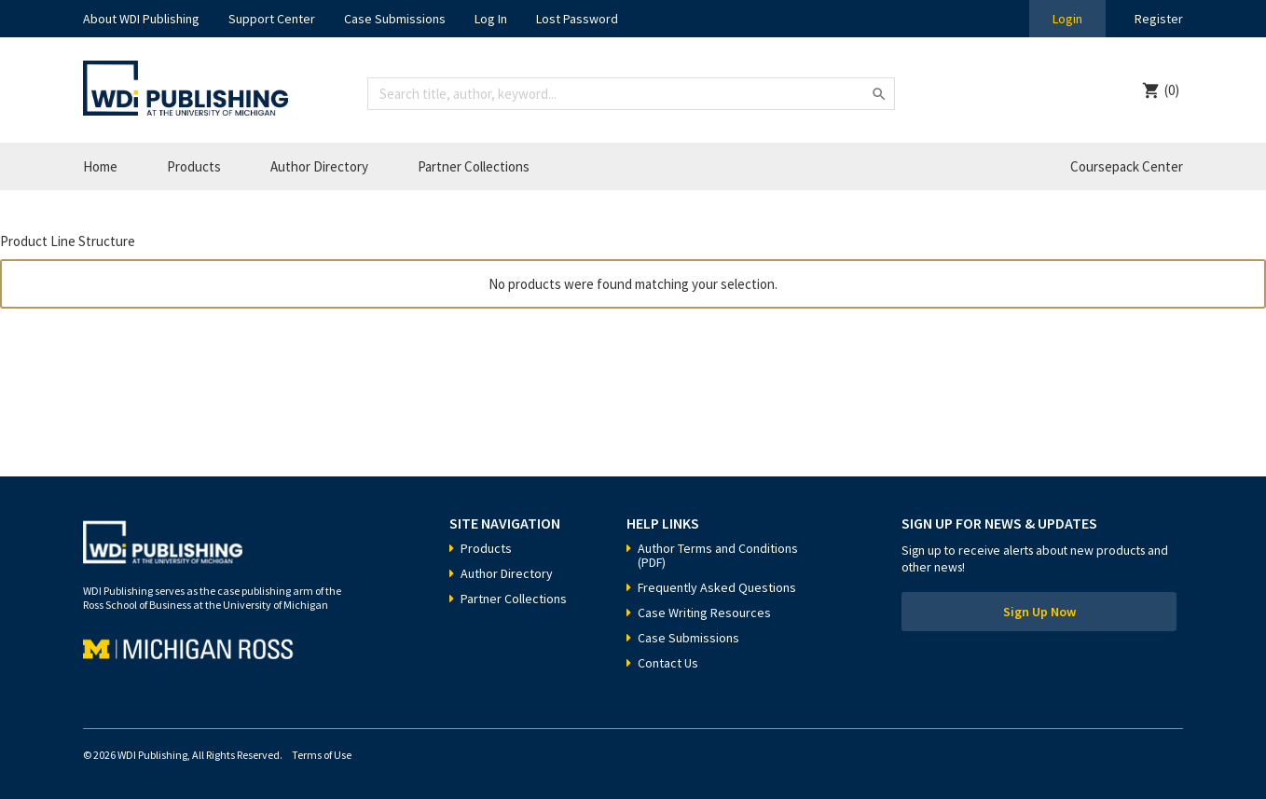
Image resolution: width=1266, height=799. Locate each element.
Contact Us (668, 662)
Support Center (271, 18)
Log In (491, 18)
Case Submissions (395, 18)
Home (100, 166)
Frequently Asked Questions (717, 587)
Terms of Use (321, 755)
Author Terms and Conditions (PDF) (718, 555)
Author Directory (319, 166)
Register (1159, 18)
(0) (1171, 90)
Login (1067, 18)
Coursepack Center (1126, 166)
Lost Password (577, 18)
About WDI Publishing (141, 18)
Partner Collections (474, 166)
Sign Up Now (1039, 611)
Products (194, 166)
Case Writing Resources (704, 612)
